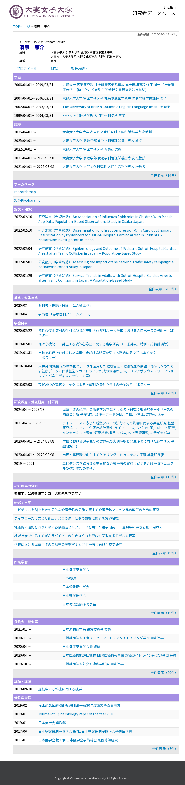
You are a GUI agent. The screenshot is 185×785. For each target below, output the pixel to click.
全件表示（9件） (165, 553)
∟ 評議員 (69, 578)
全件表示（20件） (164, 672)
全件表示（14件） (164, 175)
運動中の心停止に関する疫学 (60, 688)
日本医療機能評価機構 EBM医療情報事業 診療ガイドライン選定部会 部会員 (119, 655)
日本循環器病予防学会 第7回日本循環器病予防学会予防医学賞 (85, 731)
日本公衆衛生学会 (75, 586)
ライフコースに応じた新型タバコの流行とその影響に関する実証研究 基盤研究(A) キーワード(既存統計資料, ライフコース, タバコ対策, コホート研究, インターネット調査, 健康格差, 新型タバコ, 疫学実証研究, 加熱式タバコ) (119, 427)
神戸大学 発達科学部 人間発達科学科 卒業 (93, 115)
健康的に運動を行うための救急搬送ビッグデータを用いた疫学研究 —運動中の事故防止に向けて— (90, 527)
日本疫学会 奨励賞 (52, 722)
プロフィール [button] (27, 68)
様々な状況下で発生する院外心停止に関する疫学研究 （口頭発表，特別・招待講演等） (104, 343)
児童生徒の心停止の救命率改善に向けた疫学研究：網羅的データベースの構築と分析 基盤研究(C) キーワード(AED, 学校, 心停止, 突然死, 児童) (117, 412)
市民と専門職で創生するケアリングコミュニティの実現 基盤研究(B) (113, 454)
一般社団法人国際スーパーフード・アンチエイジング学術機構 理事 (113, 637)
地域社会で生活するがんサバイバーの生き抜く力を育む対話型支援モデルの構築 (74, 535)
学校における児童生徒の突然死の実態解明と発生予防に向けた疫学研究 (68, 544)
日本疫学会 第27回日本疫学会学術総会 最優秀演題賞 (78, 740)
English (169, 7)
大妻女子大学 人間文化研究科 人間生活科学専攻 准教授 (103, 166)
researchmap (25, 191)
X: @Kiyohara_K (27, 200)
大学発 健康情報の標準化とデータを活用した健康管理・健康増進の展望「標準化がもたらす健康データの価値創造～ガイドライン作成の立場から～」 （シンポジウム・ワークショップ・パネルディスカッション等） (106, 371)
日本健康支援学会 (75, 569)
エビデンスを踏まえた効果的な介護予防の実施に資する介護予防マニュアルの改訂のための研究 (86, 509)
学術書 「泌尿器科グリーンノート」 (65, 314)
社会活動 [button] (78, 68)
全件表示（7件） (165, 748)
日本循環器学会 (74, 595)
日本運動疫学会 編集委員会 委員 (86, 629)
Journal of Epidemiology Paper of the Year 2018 (76, 714)
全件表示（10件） (164, 612)
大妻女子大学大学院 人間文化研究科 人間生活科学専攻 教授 (107, 131)
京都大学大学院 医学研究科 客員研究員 (91, 149)
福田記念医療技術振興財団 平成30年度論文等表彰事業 (79, 705)
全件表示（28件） (164, 393)
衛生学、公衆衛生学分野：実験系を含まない (48, 493)
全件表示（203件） (163, 288)
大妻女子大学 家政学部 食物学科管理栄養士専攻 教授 (102, 140)
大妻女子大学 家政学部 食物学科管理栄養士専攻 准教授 (103, 157)
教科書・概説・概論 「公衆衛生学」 (65, 305)
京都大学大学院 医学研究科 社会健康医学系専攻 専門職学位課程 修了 (114, 98)
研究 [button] (54, 68)
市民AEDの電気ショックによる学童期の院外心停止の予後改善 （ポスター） (96, 384)
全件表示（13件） (164, 476)
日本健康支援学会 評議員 (81, 646)
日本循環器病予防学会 (79, 604)
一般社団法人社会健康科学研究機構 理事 (93, 663)
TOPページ (21, 26)
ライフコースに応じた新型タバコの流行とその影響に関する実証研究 (66, 518)
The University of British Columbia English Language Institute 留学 (116, 106)
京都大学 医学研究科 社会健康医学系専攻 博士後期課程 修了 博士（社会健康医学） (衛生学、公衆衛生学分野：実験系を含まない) (118, 87)
